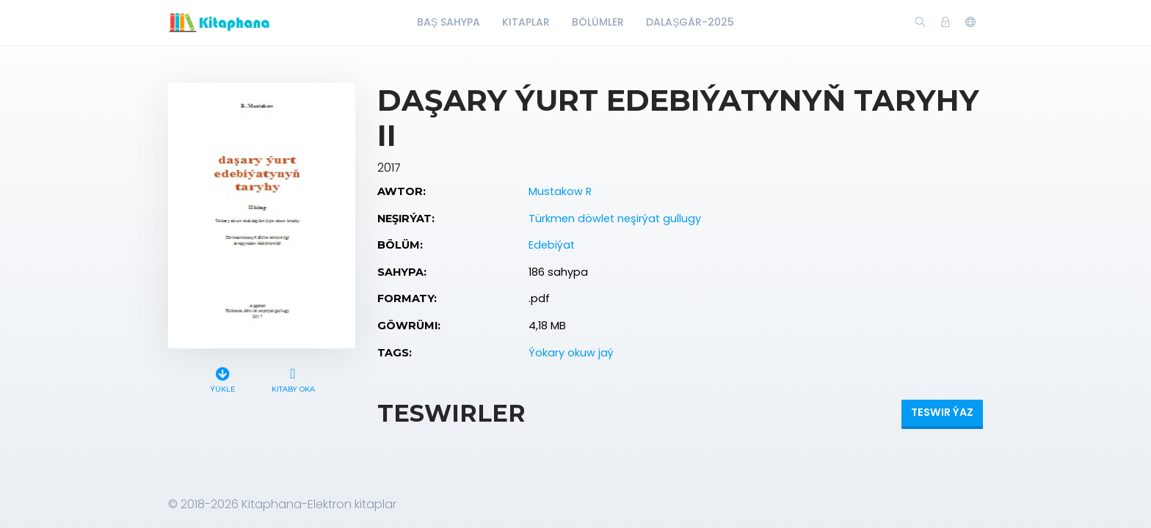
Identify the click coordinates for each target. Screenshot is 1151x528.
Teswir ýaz (942, 412)
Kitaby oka (293, 378)
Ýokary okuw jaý (571, 352)
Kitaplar (526, 22)
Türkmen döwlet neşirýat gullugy (615, 218)
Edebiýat (552, 245)
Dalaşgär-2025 (690, 22)
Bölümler (598, 22)
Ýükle (223, 378)
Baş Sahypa (448, 22)
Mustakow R (560, 191)
